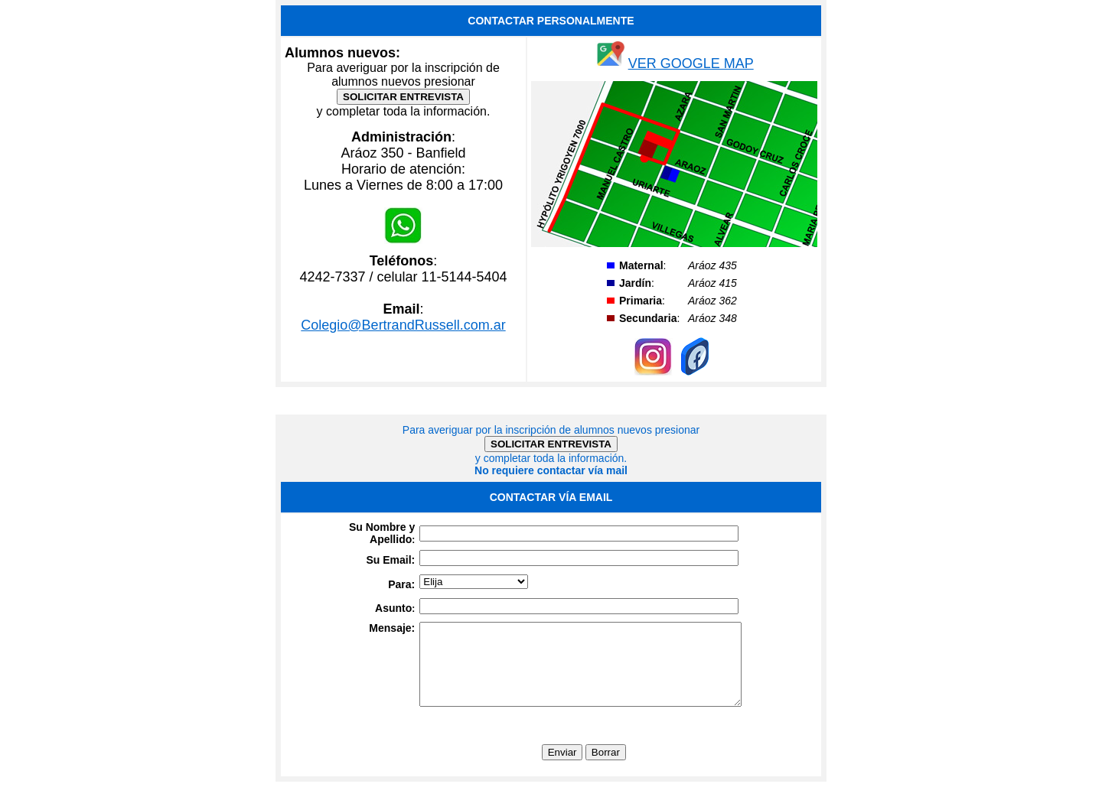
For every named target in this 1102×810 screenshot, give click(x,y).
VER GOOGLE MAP (691, 63)
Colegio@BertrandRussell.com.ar (403, 325)
